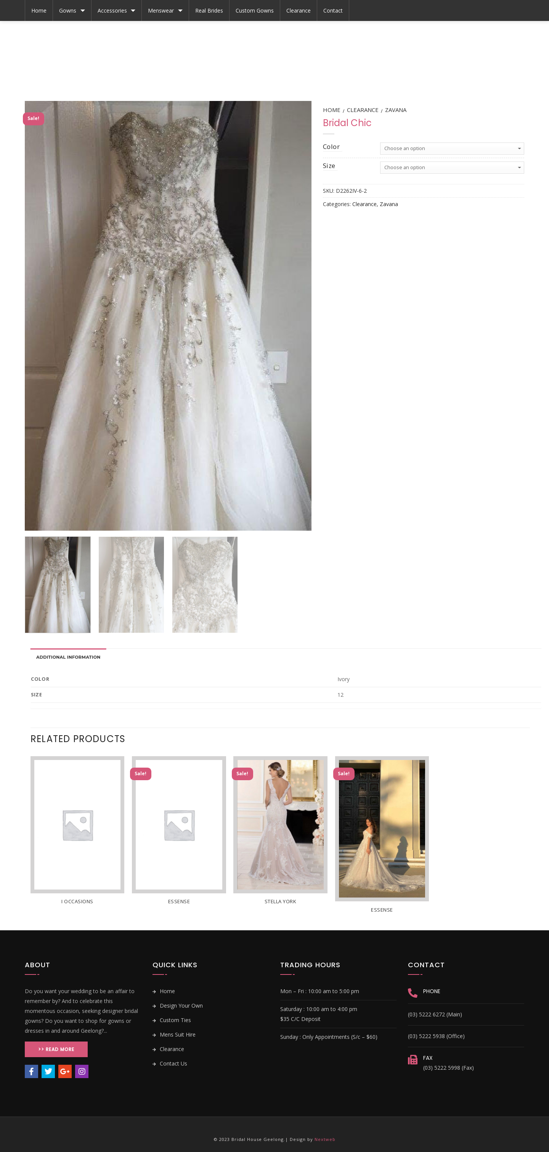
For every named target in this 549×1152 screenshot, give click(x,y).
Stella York (281, 901)
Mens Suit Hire (174, 1034)
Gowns (67, 10)
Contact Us (169, 1063)
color (331, 146)
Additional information (68, 657)
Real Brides (209, 10)
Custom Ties (171, 1020)
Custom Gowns (255, 10)
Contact (333, 10)
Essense (179, 901)
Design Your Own (177, 1005)
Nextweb (325, 1139)
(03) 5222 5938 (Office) (436, 1036)
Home (39, 10)
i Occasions (77, 901)
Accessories (112, 10)
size (329, 165)
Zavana (395, 110)
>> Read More (56, 1049)
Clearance (298, 10)
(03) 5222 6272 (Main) (435, 1014)
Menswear (161, 10)
